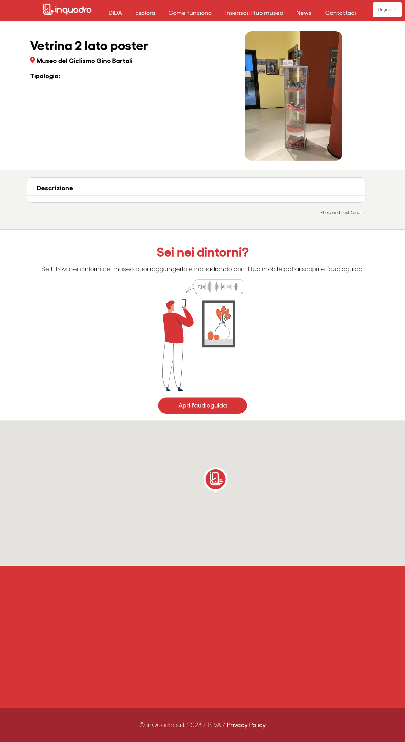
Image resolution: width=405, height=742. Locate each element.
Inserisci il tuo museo (254, 13)
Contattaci (340, 13)
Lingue (384, 10)
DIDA (115, 13)
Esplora (145, 13)
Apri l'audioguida (202, 405)
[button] (216, 480)
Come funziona (190, 13)
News (304, 13)
